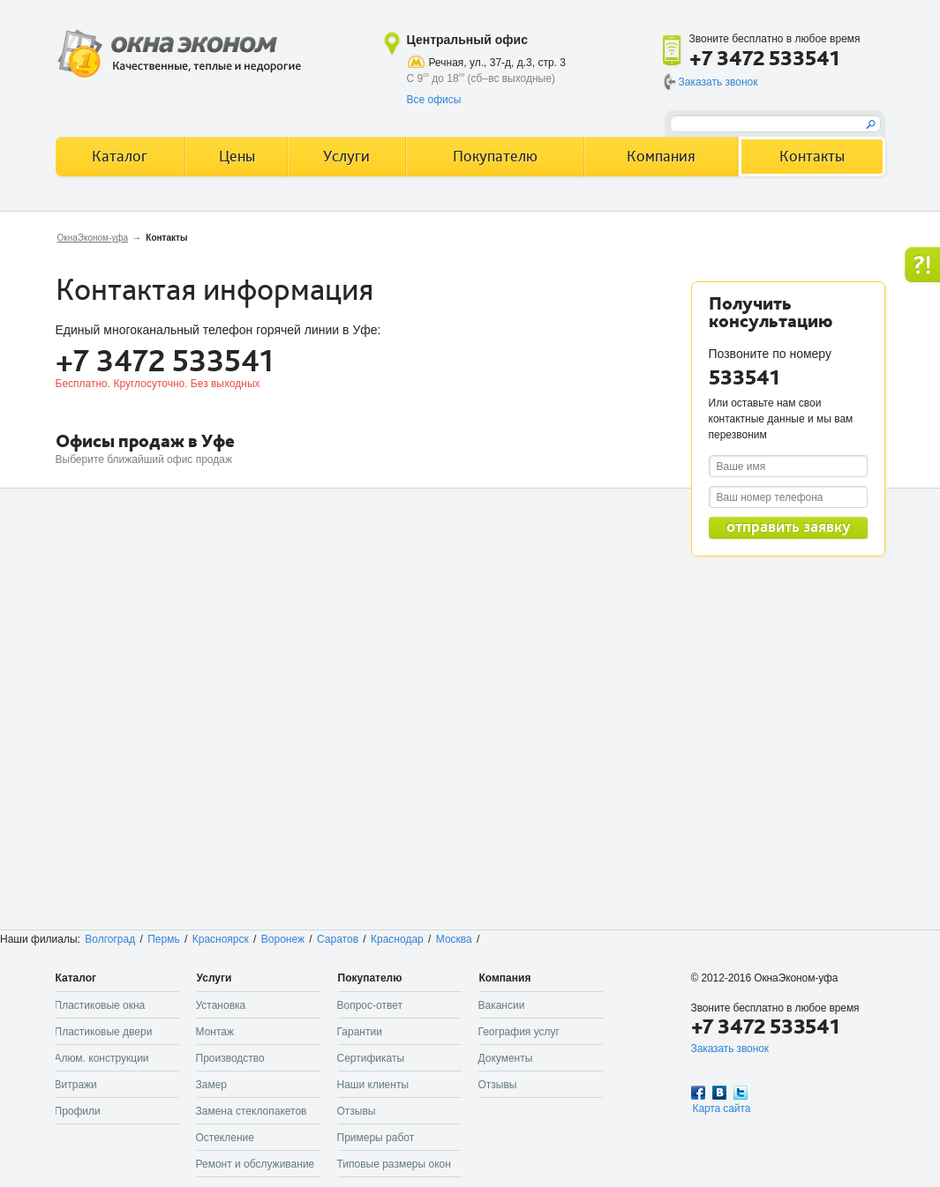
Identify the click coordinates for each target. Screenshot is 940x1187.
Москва (454, 939)
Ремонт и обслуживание (255, 1164)
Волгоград (110, 939)
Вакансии (501, 1005)
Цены (237, 156)
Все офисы (434, 99)
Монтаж (215, 1032)
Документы (505, 1058)
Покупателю (495, 156)
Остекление (225, 1137)
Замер (212, 1085)
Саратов (337, 939)
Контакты (812, 156)
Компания (661, 156)
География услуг (519, 1032)
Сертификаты (371, 1058)
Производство (230, 1058)
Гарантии (359, 1032)
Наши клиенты (373, 1085)
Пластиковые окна (100, 1005)
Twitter (740, 1093)
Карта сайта (722, 1108)
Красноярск (220, 939)
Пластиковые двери (104, 1032)
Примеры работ (376, 1137)
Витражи (76, 1085)
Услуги (346, 156)
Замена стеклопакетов (251, 1111)
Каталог (119, 156)
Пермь (163, 939)
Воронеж (283, 939)
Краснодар (397, 939)
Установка (221, 1005)
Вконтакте (719, 1093)
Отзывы (356, 1111)
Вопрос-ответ (369, 1005)
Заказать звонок (718, 82)
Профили (78, 1111)
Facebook (698, 1093)
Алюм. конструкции (102, 1058)
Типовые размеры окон (394, 1164)
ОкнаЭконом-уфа (92, 238)
